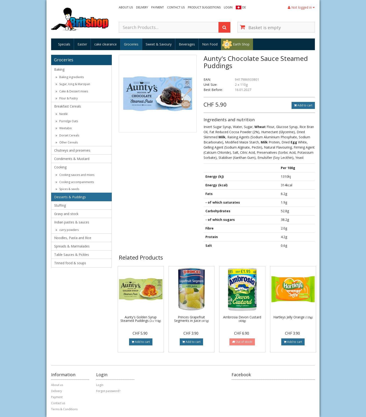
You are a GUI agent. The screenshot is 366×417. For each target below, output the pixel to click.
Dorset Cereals (67, 135)
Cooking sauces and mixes (75, 175)
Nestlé (62, 114)
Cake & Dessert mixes (72, 91)
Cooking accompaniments (75, 182)
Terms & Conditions (64, 409)
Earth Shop (241, 44)
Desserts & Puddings (70, 197)
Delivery (142, 7)
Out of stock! (242, 342)
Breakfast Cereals (67, 106)
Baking (59, 69)
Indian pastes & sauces (71, 222)
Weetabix (64, 128)
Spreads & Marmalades (72, 246)
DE (244, 7)
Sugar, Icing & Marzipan (73, 84)
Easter (82, 44)
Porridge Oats (67, 121)
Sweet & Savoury (159, 44)
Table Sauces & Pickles (71, 254)
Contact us (176, 7)
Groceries (131, 44)
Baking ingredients (70, 77)
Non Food (210, 44)
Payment (157, 7)
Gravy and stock (66, 214)
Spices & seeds (67, 189)
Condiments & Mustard (71, 158)
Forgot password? (108, 391)
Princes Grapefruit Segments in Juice (191, 319)
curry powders (67, 230)
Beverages (187, 44)
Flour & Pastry (67, 98)
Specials (64, 44)
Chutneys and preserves (72, 150)
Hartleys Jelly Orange (293, 317)
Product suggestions (204, 7)
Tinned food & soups (70, 263)
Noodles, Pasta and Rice (72, 238)
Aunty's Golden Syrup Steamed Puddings (140, 319)
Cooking (60, 167)
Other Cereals (67, 142)
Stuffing (60, 205)
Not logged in (301, 7)
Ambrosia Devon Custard (242, 319)
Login (228, 7)
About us (126, 7)
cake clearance (105, 44)
